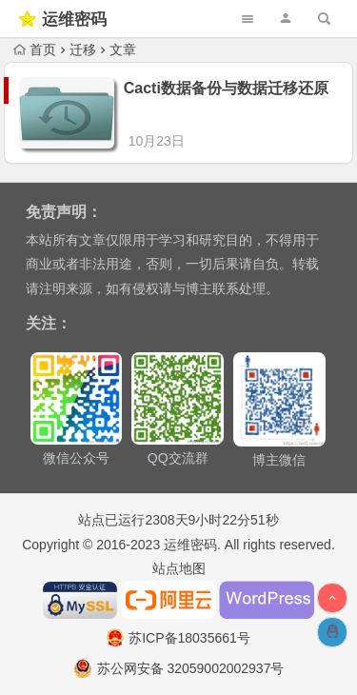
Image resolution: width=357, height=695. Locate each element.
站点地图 (179, 551)
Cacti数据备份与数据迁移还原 (226, 88)
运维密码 (74, 19)
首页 (34, 49)
